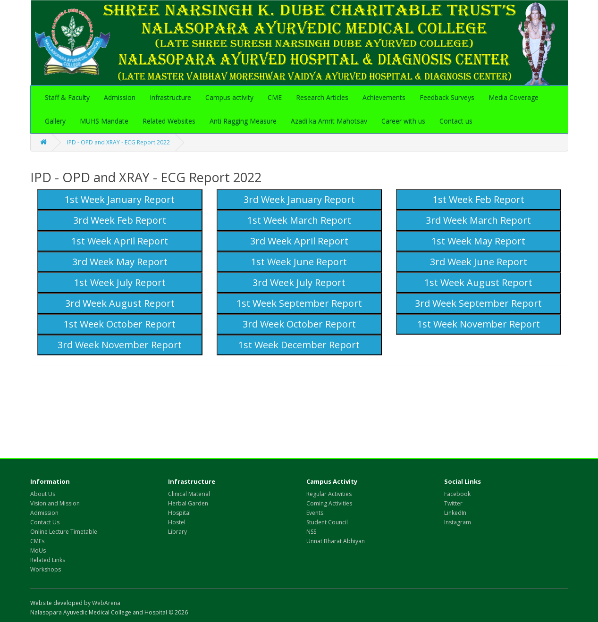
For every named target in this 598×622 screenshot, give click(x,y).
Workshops (45, 569)
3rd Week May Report (120, 261)
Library (177, 532)
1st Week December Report (299, 344)
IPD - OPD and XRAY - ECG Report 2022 (118, 142)
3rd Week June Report (478, 261)
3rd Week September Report (478, 303)
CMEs (37, 541)
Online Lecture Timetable (63, 532)
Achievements (383, 97)
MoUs (38, 550)
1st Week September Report (299, 303)
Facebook (457, 494)
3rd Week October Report (299, 324)
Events (314, 513)
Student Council (327, 522)
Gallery (55, 121)
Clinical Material (189, 494)
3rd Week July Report (299, 282)
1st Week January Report (120, 199)
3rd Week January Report (299, 199)
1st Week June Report (299, 261)
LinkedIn (455, 513)
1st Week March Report (299, 220)
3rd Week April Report (299, 241)
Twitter (453, 503)
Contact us (455, 121)
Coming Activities (329, 503)
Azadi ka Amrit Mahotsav (329, 121)
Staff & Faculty (67, 97)
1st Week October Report (120, 324)
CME (275, 97)
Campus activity (229, 97)
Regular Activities (329, 494)
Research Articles (322, 97)
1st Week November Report (478, 324)
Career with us (403, 121)
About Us (42, 494)
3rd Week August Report (120, 303)
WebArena (106, 603)
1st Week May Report (478, 241)
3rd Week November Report (120, 344)
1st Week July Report (120, 282)
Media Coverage (514, 97)
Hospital (179, 513)
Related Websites (169, 121)
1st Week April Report (119, 241)
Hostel (176, 522)
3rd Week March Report (478, 220)
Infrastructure (170, 97)
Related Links (47, 560)
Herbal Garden (188, 503)
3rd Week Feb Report (119, 220)
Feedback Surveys (447, 97)
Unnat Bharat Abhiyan (335, 541)
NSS (311, 532)
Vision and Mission (55, 503)
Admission (119, 97)
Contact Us (44, 522)
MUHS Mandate (104, 121)
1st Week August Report (478, 282)
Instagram (457, 522)
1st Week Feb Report (478, 199)
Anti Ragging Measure (243, 121)
